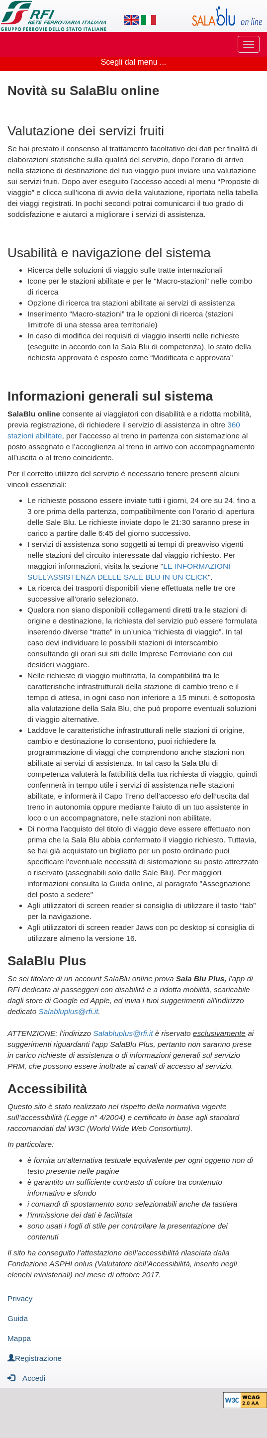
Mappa (19, 1338)
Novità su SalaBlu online (83, 90)
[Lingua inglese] (131, 20)
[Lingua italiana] (148, 20)
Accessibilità (47, 1088)
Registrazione (34, 1358)
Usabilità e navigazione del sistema (109, 252)
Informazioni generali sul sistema (110, 396)
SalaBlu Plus (47, 960)
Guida (17, 1318)
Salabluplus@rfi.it (68, 1011)
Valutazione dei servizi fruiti (85, 130)
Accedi (26, 1377)
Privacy (19, 1298)
